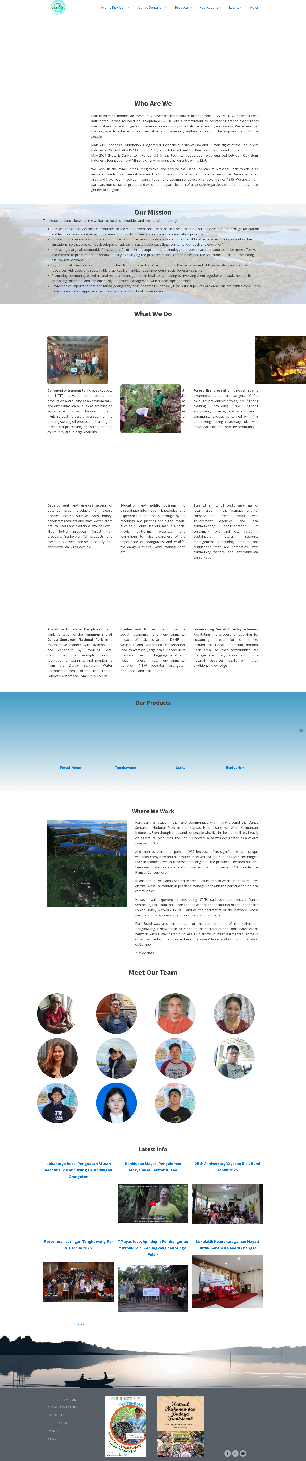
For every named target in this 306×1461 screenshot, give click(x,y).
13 (78, 1324)
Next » (83, 1324)
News (254, 7)
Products (182, 7)
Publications (209, 7)
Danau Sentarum (151, 7)
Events (234, 7)
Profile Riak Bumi (114, 7)
